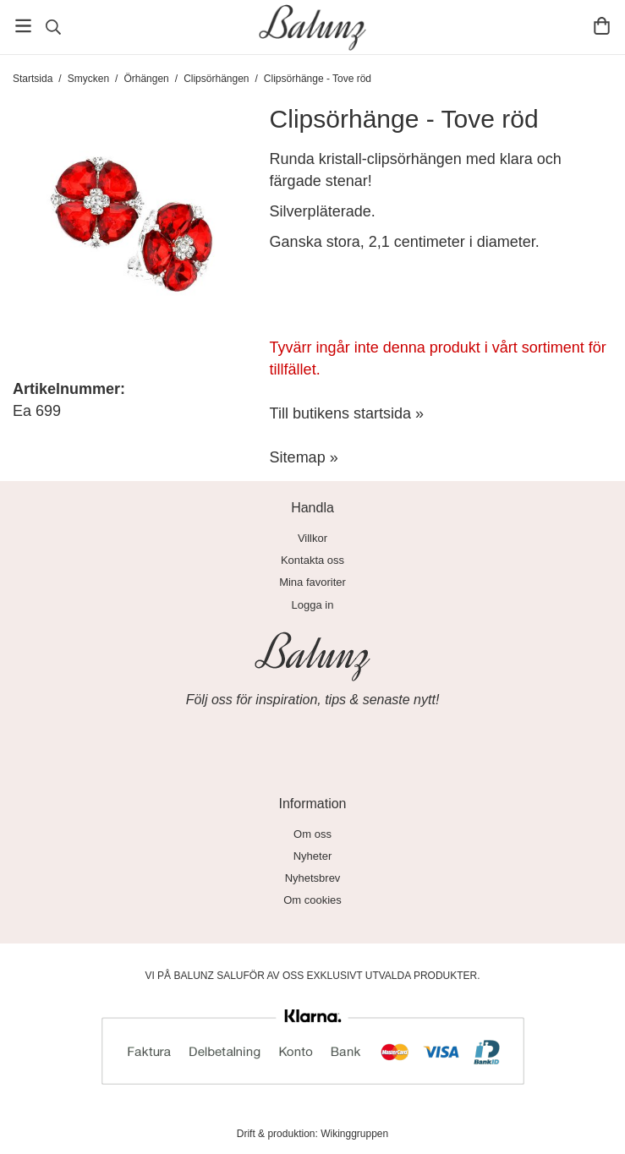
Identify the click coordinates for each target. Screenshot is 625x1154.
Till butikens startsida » (347, 413)
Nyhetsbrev (313, 878)
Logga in (313, 605)
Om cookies (312, 900)
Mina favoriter (312, 582)
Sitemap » (304, 457)
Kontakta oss (312, 560)
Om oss (312, 834)
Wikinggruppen (354, 1134)
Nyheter (312, 856)
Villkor (312, 538)
